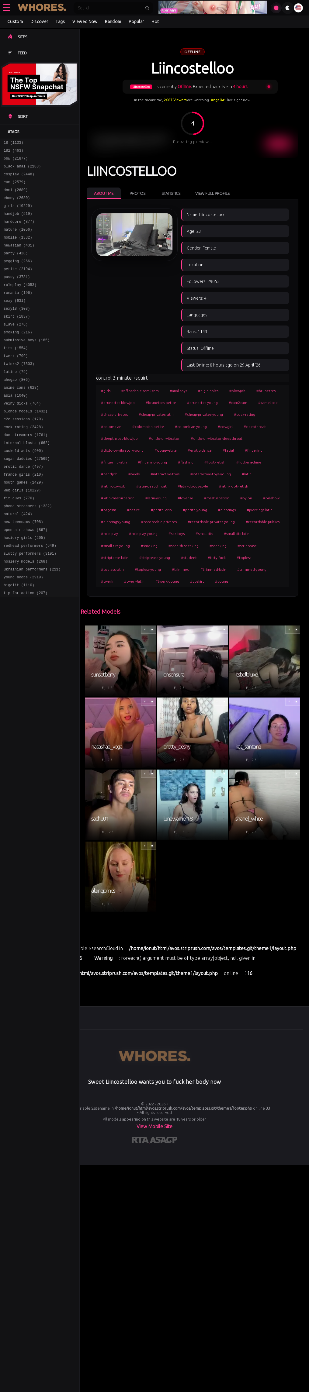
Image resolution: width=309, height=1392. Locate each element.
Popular (136, 21)
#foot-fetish (214, 462)
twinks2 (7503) (19, 390)
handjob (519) (18, 222)
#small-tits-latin (236, 534)
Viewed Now (84, 21)
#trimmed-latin (213, 569)
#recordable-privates (159, 522)
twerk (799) (16, 381)
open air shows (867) (25, 575)
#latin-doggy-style (193, 486)
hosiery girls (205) (24, 584)
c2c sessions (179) (23, 451)
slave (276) (16, 346)
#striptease (247, 546)
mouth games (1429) (23, 522)
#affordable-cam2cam (140, 391)
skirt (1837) (17, 337)
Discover (39, 21)
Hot (155, 21)
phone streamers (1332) (28, 548)
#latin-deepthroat (151, 486)
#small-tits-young (115, 546)
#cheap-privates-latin (156, 414)
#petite (133, 510)
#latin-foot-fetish (233, 486)
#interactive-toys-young (210, 474)
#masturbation (216, 498)
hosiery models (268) (25, 610)
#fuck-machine (248, 462)
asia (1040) (16, 425)
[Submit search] (147, 8)
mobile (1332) (18, 249)
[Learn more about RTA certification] (141, 1141)
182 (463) (13, 152)
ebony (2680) (17, 205)
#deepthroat (255, 427)
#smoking (149, 546)
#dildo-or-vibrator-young (122, 450)
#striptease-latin (114, 558)
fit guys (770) (19, 540)
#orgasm (108, 510)
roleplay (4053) (20, 302)
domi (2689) (16, 196)
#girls (105, 391)
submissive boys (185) (27, 363)
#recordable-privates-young (211, 522)
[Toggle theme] (288, 8)
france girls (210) (23, 513)
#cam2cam (238, 403)
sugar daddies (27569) (27, 495)
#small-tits (204, 534)
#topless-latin (112, 569)
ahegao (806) (17, 407)
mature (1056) (18, 240)
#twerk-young (167, 581)
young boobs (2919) (23, 628)
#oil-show (271, 498)
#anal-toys (178, 391)
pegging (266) (18, 275)
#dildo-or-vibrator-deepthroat (216, 438)
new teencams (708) (23, 566)
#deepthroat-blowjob (119, 438)
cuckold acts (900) (23, 487)
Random (113, 21)
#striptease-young (154, 558)
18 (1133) (13, 143)
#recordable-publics (262, 522)
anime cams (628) (21, 416)
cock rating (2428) (23, 460)
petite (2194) (18, 284)
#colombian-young (191, 427)
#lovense (185, 498)
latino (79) (16, 398)
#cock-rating (244, 414)
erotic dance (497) (23, 504)
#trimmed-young (251, 569)
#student (189, 558)
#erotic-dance (200, 450)
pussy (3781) (17, 293)
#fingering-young (152, 462)
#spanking (218, 546)
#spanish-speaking (183, 546)
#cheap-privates (114, 414)
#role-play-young (143, 534)
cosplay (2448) (19, 178)
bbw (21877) (16, 161)
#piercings (227, 510)
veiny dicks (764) (22, 434)
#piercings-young (115, 522)
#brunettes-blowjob (118, 403)
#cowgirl (225, 427)
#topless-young (148, 569)
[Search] (109, 7)
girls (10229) (18, 213)
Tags (60, 21)
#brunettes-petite (161, 403)
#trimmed (180, 569)
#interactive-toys (165, 474)
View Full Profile (212, 193)
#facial (228, 450)
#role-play (109, 534)
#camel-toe (268, 403)
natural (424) (18, 557)
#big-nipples (208, 391)
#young (221, 581)
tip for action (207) (25, 645)
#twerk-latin (134, 581)
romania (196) (18, 310)
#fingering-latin (114, 462)
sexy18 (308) (17, 328)
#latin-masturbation (117, 498)
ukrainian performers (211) (32, 619)
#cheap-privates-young (204, 414)
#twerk (107, 581)
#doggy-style (165, 450)
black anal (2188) (22, 169)
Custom (15, 21)
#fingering (253, 450)
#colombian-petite (148, 427)
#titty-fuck (217, 558)
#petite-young (195, 510)
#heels (134, 474)
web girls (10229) (22, 531)
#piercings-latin (260, 510)
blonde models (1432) (25, 443)
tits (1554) (16, 372)
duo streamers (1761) (25, 469)
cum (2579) (15, 187)
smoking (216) (18, 354)
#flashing (185, 462)
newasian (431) (19, 257)
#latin (247, 474)
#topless (244, 558)
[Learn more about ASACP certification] (163, 1141)
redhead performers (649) (30, 592)
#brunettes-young (202, 403)
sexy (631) (15, 319)
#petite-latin (161, 510)
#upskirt (197, 581)
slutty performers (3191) (30, 601)
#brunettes (266, 391)
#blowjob (237, 391)
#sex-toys (176, 534)
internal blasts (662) (27, 478)
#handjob (109, 474)
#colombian (111, 427)
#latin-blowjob (113, 486)
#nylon (246, 498)
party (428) (16, 266)
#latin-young (156, 498)
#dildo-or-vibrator (164, 438)
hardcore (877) (19, 231)
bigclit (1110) (19, 636)
